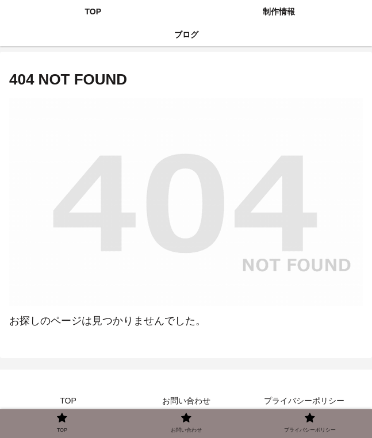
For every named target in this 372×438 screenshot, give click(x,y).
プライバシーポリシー (304, 400)
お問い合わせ (186, 400)
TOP (68, 400)
